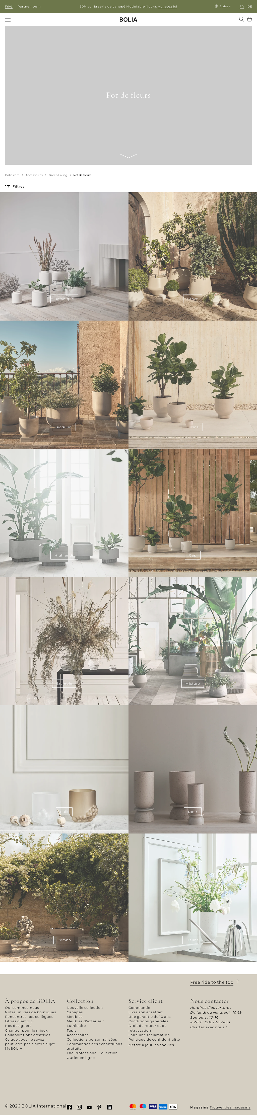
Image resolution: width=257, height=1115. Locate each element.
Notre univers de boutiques (30, 1012)
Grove (192, 299)
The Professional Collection (92, 1053)
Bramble (64, 683)
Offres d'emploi (19, 1021)
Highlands (64, 555)
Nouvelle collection (85, 1008)
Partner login (29, 6)
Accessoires (78, 1035)
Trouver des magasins (230, 1107)
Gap (193, 555)
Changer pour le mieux (26, 1030)
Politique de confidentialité (154, 1039)
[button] (8, 186)
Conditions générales (148, 1021)
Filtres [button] (19, 186)
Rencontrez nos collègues (29, 1017)
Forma (193, 427)
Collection (80, 1001)
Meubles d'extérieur (85, 1021)
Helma (192, 940)
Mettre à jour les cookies (151, 1045)
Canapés (75, 1012)
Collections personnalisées (92, 1039)
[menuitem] (8, 20)
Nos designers (18, 1026)
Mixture (192, 683)
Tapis (72, 1030)
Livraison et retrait (145, 1012)
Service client (145, 1001)
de (249, 6)
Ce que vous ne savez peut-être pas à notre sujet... (31, 1041)
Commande (139, 1008)
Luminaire (76, 1026)
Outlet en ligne (81, 1058)
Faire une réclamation (149, 1035)
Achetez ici (167, 6)
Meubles (75, 1017)
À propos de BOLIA (30, 1001)
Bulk (64, 812)
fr (242, 6)
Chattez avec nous (207, 1027)
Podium (64, 427)
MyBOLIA (13, 1048)
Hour (192, 812)
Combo (64, 940)
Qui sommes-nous (22, 1008)
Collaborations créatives (27, 1035)
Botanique (64, 299)
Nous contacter (209, 1001)
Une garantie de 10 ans (149, 1017)
